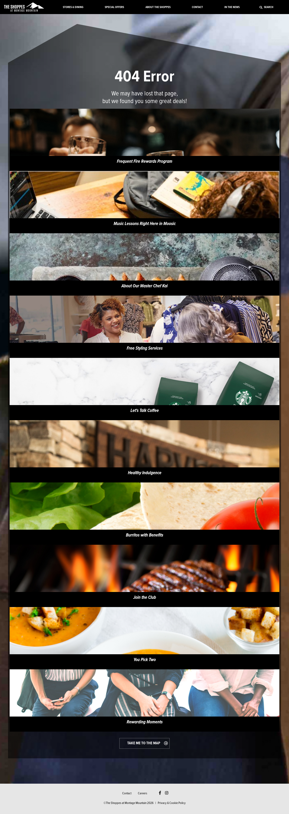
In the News (232, 7)
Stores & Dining (73, 7)
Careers (142, 793)
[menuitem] (73, 7)
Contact (197, 7)
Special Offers (114, 7)
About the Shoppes (158, 7)
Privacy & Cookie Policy (172, 803)
